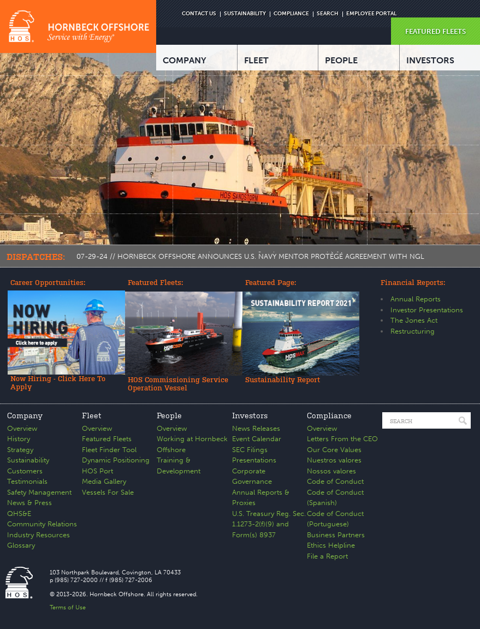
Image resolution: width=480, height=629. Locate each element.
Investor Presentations (426, 310)
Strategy (20, 450)
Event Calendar (256, 439)
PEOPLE (341, 60)
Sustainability (28, 460)
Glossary (21, 545)
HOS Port (97, 471)
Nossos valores (331, 471)
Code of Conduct (335, 481)
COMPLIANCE (291, 13)
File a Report (327, 556)
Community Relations (42, 524)
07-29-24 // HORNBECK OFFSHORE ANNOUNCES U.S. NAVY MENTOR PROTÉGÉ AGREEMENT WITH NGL (250, 256)
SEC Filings (250, 450)
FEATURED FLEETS (435, 31)
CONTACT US (199, 13)
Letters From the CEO (342, 439)
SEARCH (328, 13)
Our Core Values (334, 450)
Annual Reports (415, 299)
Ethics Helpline (331, 545)
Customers (25, 471)
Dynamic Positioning (116, 460)
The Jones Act (413, 320)
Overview (22, 428)
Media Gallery (104, 481)
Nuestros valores (334, 460)
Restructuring (412, 331)
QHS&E (19, 513)
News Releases (256, 428)
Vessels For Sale (108, 492)
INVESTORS (430, 60)
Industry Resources (38, 535)
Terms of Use (68, 607)
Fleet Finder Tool (109, 450)
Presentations (254, 460)
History (18, 439)
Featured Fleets (107, 439)
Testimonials (27, 481)
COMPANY (184, 60)
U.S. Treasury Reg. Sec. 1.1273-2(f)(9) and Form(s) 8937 (269, 524)
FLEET (256, 60)
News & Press (29, 503)
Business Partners (336, 535)
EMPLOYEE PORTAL (371, 13)
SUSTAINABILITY (245, 13)
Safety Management (39, 492)
